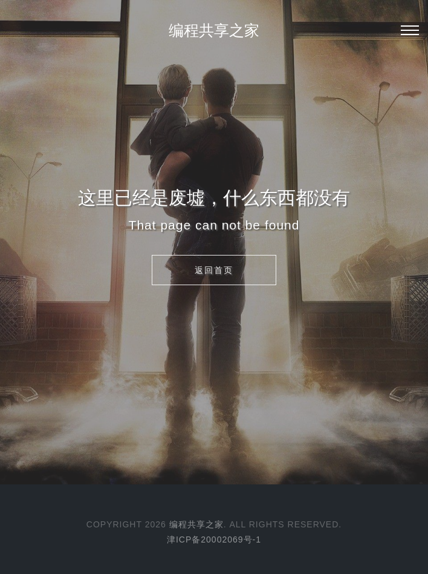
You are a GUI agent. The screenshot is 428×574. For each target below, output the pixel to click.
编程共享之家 (214, 30)
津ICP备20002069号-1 (214, 539)
